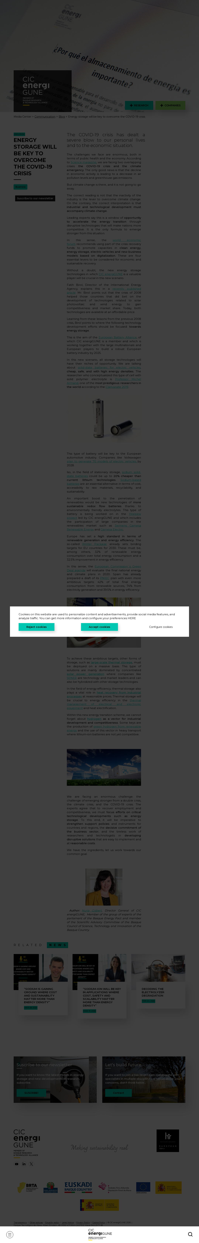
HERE (132, 618)
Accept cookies (99, 627)
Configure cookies (161, 627)
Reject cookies (36, 627)
